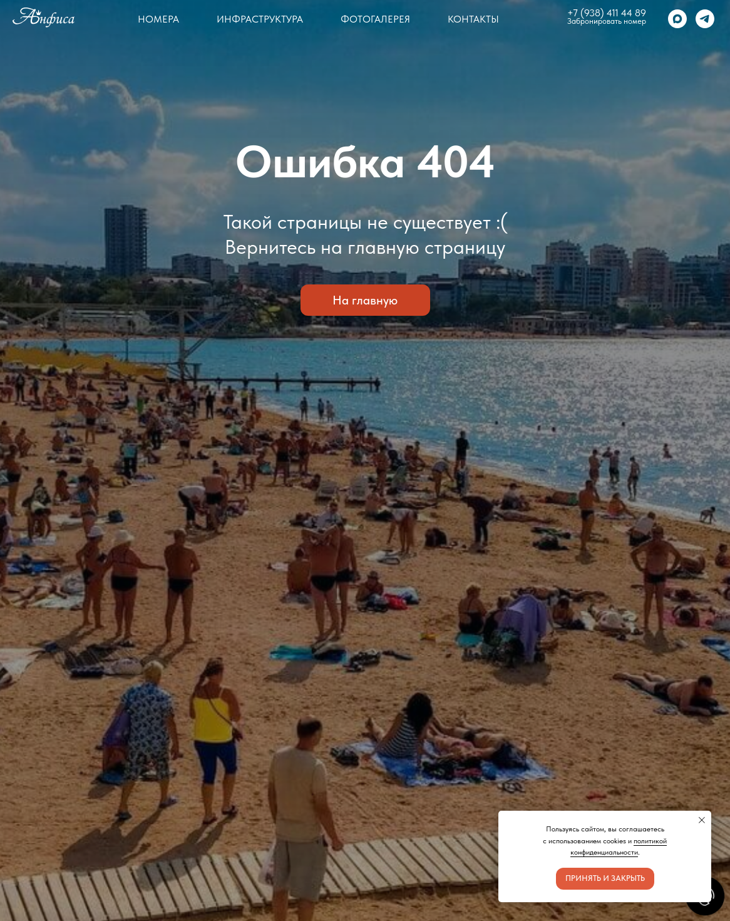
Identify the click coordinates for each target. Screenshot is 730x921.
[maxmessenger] (677, 18)
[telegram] (705, 18)
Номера (158, 19)
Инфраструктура (260, 19)
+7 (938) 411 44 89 (606, 13)
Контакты (473, 19)
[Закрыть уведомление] (702, 820)
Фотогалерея (375, 19)
